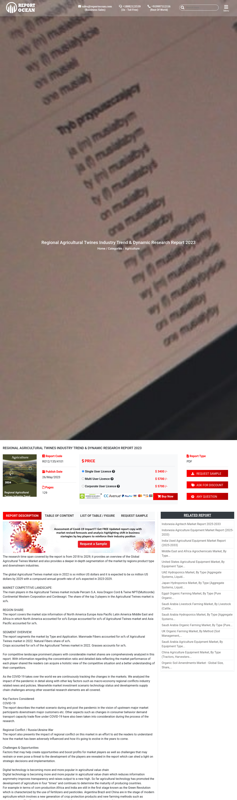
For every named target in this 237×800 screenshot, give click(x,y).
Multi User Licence (97, 479)
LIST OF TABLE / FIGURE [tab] (97, 515)
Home (101, 248)
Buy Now (165, 496)
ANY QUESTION (204, 496)
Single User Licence (98, 471)
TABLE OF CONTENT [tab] (59, 515)
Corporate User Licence (100, 486)
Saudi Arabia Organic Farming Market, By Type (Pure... (197, 625)
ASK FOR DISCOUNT (207, 485)
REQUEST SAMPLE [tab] (134, 515)
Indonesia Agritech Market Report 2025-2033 (191, 524)
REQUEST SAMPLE (206, 473)
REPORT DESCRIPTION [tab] (22, 515)
